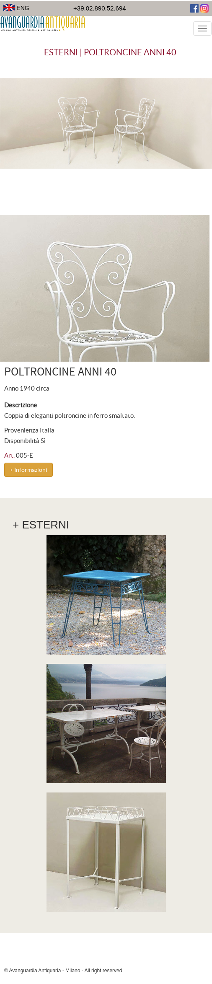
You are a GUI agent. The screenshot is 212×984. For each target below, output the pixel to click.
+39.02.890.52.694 (99, 8)
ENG (16, 8)
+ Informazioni (28, 469)
